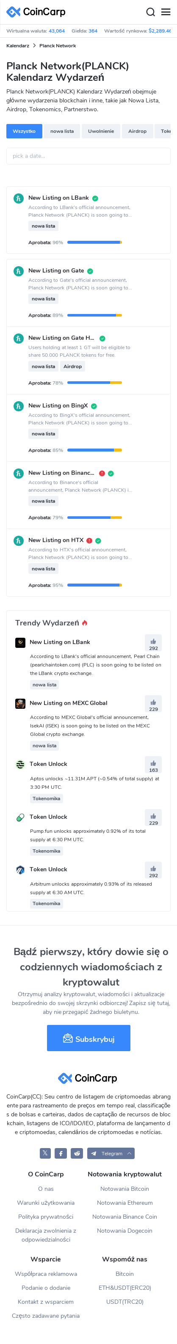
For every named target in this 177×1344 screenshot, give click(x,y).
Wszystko (24, 131)
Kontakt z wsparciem (46, 1302)
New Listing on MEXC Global (69, 703)
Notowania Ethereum (125, 1203)
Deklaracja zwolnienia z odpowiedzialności (45, 1235)
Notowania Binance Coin (124, 1217)
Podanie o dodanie (46, 1288)
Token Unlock (48, 764)
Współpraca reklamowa (46, 1274)
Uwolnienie (101, 131)
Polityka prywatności (45, 1217)
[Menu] (165, 12)
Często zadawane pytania (46, 1316)
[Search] (150, 12)
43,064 (57, 31)
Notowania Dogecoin (124, 1231)
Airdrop (137, 131)
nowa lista (62, 131)
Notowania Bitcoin (124, 1189)
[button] (111, 1153)
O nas (46, 1189)
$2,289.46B (162, 31)
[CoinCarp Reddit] (77, 1153)
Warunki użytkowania (46, 1203)
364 (92, 31)
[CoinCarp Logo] (38, 12)
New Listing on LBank (60, 642)
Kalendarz (17, 45)
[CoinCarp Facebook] (61, 1153)
